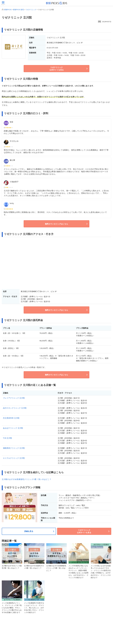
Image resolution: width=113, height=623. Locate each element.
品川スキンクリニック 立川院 (15, 408)
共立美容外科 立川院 (11, 418)
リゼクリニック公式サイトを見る (56, 68)
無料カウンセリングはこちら (56, 224)
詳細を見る (28, 531)
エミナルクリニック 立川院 (14, 458)
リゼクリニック (31, 9)
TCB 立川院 (7, 438)
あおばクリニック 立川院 (13, 428)
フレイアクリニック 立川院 (14, 398)
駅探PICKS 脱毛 (18, 9)
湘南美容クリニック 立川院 (14, 448)
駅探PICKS (8, 9)
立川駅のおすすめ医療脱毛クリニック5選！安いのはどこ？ (26, 479)
